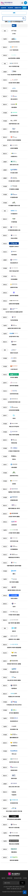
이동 (22, 883)
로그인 (22, 3)
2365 (18, 888)
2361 (20, 888)
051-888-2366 (14, 888)
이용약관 (3, 878)
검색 (23, 18)
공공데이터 (3, 8)
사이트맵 (25, 878)
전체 (14, 13)
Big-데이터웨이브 (7, 3)
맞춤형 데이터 (18, 8)
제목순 (13, 25)
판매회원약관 (9, 878)
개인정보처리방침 (17, 878)
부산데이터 (10, 8)
